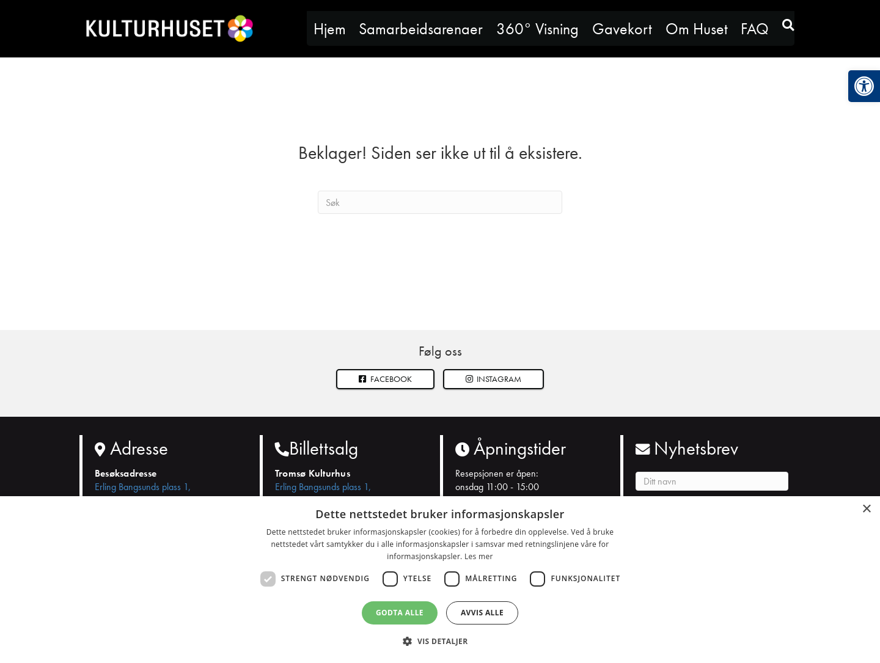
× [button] (866, 509)
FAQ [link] (755, 28)
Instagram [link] (494, 378)
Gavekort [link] (622, 28)
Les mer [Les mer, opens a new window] (478, 556)
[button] (493, 379)
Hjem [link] (330, 28)
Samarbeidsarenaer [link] (421, 28)
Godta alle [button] (400, 612)
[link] (864, 86)
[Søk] (440, 202)
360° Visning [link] (537, 28)
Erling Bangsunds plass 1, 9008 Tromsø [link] (143, 493)
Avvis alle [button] (482, 612)
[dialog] (440, 579)
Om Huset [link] (697, 28)
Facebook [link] (385, 378)
